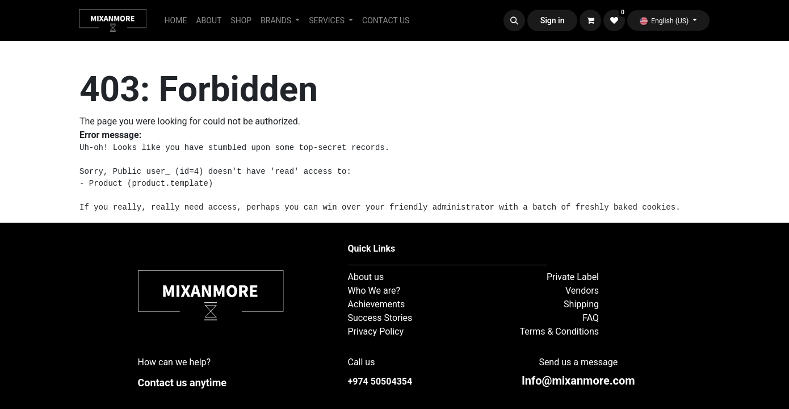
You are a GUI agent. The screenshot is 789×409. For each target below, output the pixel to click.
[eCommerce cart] (590, 20)
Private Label (573, 277)
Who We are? (374, 290)
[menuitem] (176, 20)
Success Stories (380, 317)
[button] (514, 20)
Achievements (376, 304)
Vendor (579, 290)
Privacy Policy (376, 331)
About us (366, 277)
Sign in (552, 20)
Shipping (581, 304)
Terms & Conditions (559, 331)
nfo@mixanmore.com (578, 380)
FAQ (590, 317)
